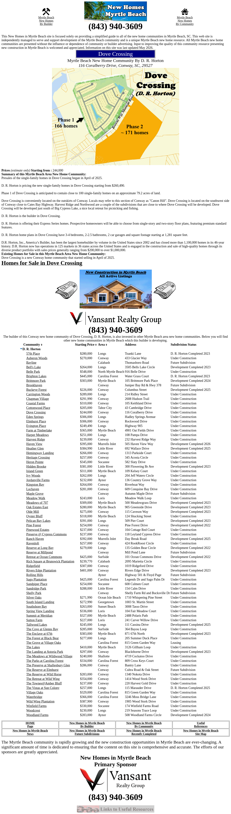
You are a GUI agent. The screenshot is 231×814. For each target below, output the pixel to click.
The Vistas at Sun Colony (43, 688)
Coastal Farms (35, 403)
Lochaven (32, 489)
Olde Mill (32, 512)
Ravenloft (32, 543)
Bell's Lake (33, 367)
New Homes (46, 20)
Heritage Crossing (38, 457)
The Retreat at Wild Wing (43, 679)
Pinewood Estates (37, 530)
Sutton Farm (34, 620)
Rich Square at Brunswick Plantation (50, 561)
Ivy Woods (33, 475)
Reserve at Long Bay (40, 548)
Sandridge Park (36, 588)
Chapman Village (37, 399)
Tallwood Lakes (36, 624)
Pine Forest (33, 525)
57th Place (33, 353)
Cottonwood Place (38, 408)
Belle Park (33, 371)
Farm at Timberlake (39, 430)
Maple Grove (34, 493)
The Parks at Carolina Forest (45, 661)
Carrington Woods (38, 394)
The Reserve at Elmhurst (42, 670)
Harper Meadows (37, 435)
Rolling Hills (34, 575)
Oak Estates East (37, 507)
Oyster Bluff (34, 516)
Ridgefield (33, 566)
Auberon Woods (36, 358)
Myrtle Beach (46, 17)
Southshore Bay (36, 606)
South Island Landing (40, 602)
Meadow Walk (35, 498)
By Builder (46, 23)
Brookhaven (34, 385)
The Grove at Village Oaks (43, 643)
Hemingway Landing (40, 453)
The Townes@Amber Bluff (44, 683)
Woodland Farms (37, 715)
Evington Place (36, 426)
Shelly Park (34, 593)
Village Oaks (34, 692)
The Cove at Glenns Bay (42, 629)
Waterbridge (34, 697)
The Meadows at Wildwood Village (49, 656)
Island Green (34, 471)
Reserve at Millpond (39, 552)
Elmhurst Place (36, 421)
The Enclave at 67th (39, 633)
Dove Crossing (36, 412)
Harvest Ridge (35, 439)
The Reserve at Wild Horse (44, 674)
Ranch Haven (35, 539)
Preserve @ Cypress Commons (46, 534)
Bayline (31, 362)
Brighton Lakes (36, 376)
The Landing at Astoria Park (44, 652)
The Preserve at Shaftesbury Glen (48, 665)
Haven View (34, 444)
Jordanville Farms (38, 480)
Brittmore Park (36, 381)
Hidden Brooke (36, 466)
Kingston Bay (35, 484)
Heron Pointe (34, 462)
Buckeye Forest (36, 390)
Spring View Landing (40, 611)
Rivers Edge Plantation (41, 570)
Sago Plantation (36, 579)
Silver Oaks (34, 597)
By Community (185, 23)
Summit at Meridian (39, 615)
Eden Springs (35, 417)
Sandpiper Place (36, 584)
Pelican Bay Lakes (38, 521)
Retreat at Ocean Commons (44, 557)
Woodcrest (33, 710)
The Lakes (33, 647)
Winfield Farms (36, 706)
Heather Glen (35, 448)
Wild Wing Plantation (40, 701)
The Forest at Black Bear (42, 638)
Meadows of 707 (37, 502)
